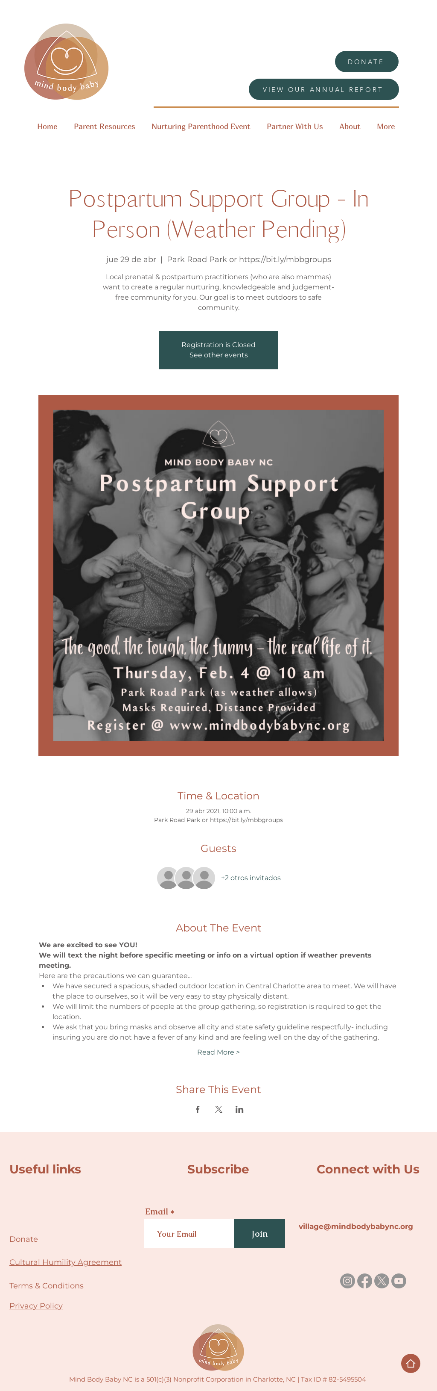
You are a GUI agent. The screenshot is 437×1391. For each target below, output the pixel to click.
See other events (218, 355)
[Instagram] (347, 1280)
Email (156, 1211)
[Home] (410, 1363)
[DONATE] (367, 61)
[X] (381, 1280)
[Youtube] (398, 1280)
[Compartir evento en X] (219, 1109)
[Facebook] (364, 1280)
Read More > (218, 1052)
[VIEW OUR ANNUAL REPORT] (324, 89)
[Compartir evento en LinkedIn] (240, 1109)
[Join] (259, 1233)
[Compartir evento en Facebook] (198, 1109)
